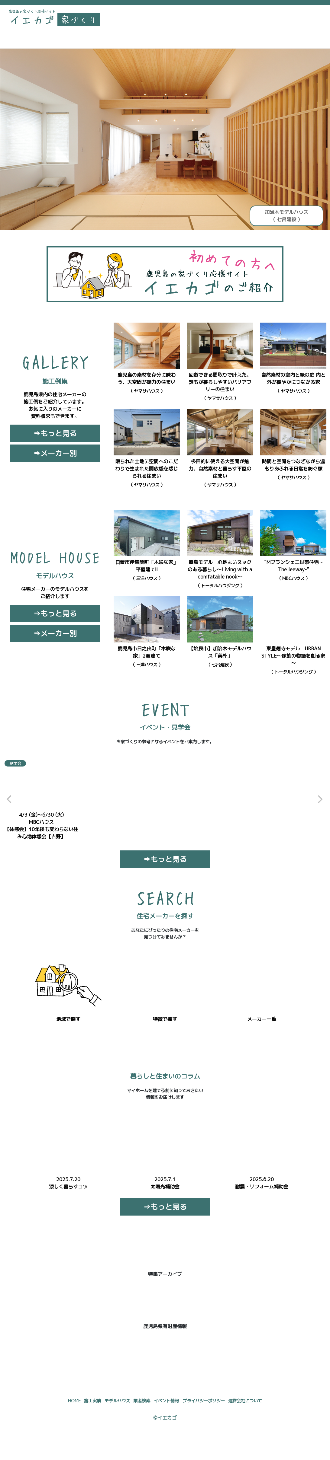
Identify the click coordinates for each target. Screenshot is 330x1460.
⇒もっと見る (55, 433)
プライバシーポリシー (204, 1401)
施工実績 (92, 1401)
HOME (74, 1401)
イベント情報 (166, 1401)
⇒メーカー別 (55, 453)
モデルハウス (117, 1401)
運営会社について (245, 1401)
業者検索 (141, 1401)
